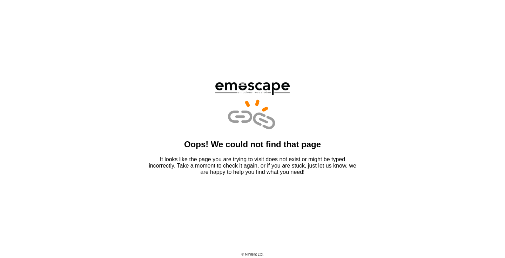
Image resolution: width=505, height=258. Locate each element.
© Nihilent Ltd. (253, 254)
